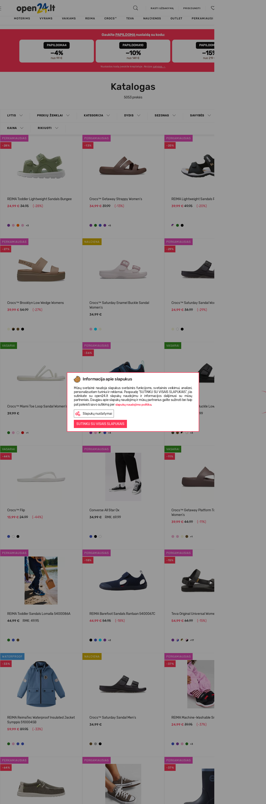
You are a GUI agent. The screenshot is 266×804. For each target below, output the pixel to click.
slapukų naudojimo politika (133, 404)
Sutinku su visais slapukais (100, 424)
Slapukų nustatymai (93, 413)
